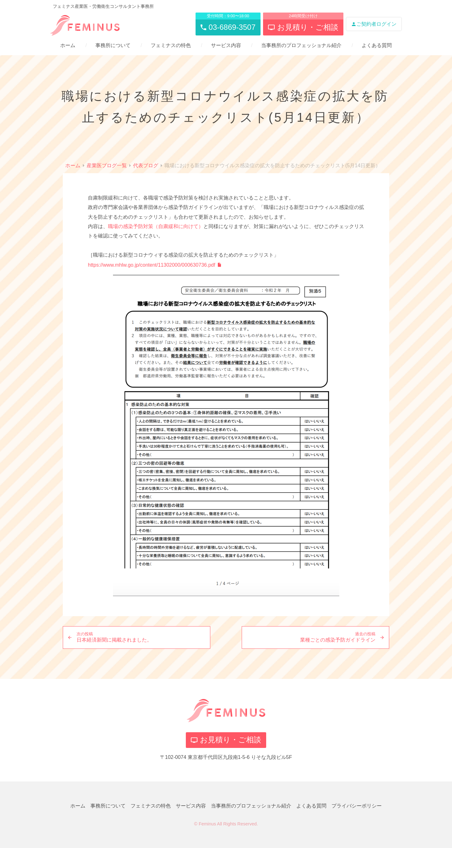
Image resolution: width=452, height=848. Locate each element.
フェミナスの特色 (171, 45)
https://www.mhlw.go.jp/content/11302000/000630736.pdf (151, 265)
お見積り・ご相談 (226, 739)
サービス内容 (226, 45)
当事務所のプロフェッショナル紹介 (301, 45)
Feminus (207, 823)
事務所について (113, 45)
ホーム (67, 45)
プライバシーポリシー (356, 805)
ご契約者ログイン (373, 24)
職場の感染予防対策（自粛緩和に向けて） (155, 226)
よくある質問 (377, 45)
